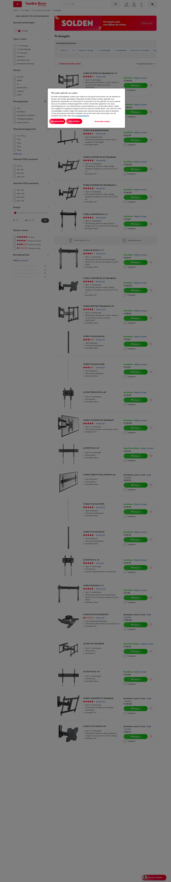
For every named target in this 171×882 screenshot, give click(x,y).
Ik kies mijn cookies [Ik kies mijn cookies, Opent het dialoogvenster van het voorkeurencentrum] (111, 121)
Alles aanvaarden (61, 121)
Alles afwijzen (81, 121)
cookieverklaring (82, 116)
